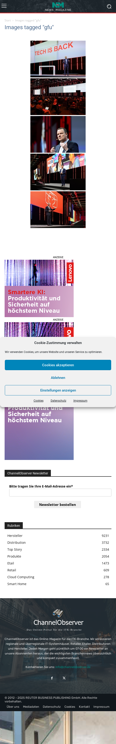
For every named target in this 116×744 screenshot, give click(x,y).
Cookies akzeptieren (58, 365)
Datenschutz (58, 400)
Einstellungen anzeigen (58, 390)
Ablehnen (58, 378)
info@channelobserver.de (72, 667)
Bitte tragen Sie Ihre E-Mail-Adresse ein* (41, 486)
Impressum (80, 400)
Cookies (39, 400)
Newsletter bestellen (57, 504)
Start (8, 20)
